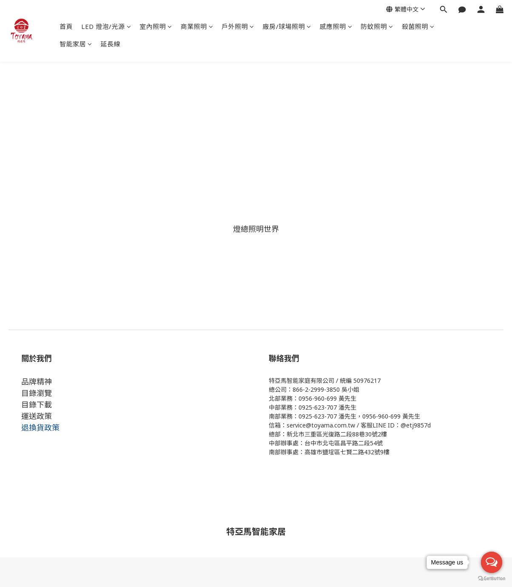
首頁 (66, 26)
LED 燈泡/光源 (106, 26)
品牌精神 (36, 381)
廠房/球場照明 (287, 26)
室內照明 (155, 26)
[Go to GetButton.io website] (491, 578)
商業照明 (197, 26)
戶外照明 (238, 26)
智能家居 (76, 44)
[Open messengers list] (491, 562)
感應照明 (336, 26)
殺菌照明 (418, 26)
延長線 (111, 44)
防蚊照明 (377, 26)
